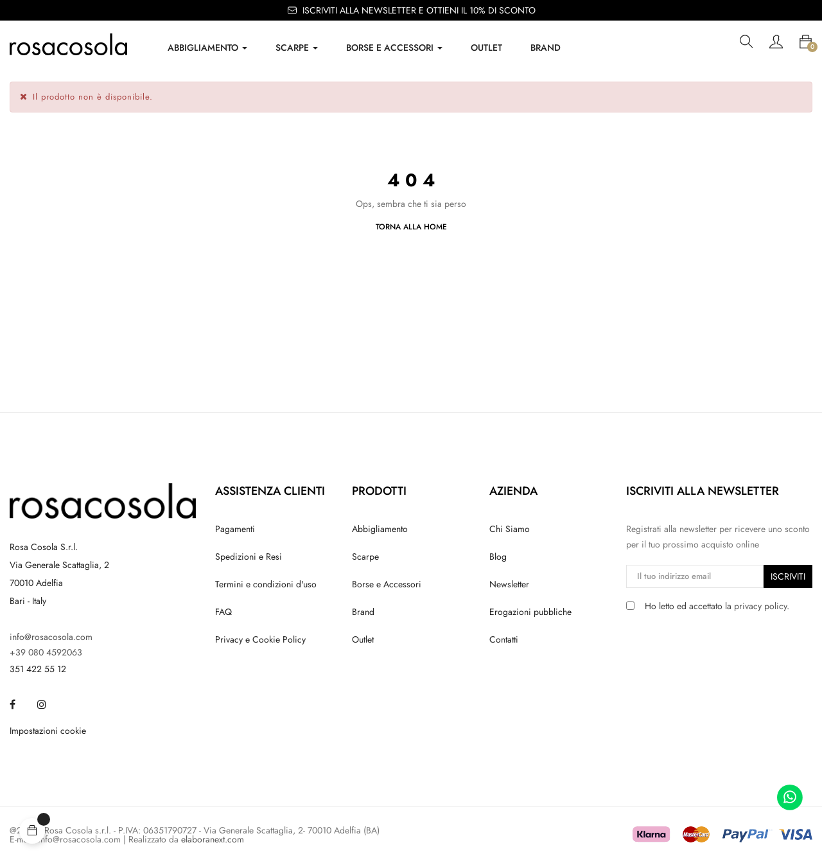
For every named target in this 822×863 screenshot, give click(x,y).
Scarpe (365, 556)
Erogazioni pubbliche (530, 611)
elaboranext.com (212, 839)
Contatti (503, 639)
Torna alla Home (411, 227)
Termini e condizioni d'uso (266, 584)
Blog (498, 556)
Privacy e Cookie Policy (260, 639)
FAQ (223, 611)
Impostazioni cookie (48, 730)
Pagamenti (235, 528)
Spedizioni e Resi (248, 556)
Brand (363, 611)
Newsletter (509, 584)
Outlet (363, 639)
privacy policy (760, 606)
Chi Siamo (509, 528)
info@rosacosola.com (51, 636)
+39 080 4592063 (46, 652)
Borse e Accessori (386, 584)
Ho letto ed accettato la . (717, 606)
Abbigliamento (380, 528)
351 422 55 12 (38, 669)
